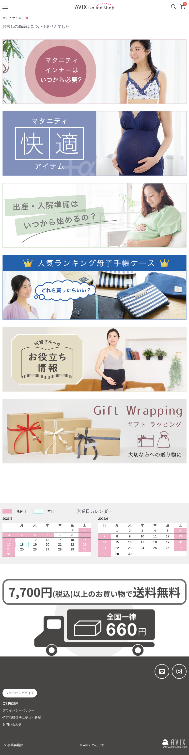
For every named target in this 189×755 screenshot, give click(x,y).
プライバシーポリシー (18, 710)
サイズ (16, 18)
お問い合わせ (12, 724)
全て (5, 18)
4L (27, 18)
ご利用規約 (10, 703)
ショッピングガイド (19, 693)
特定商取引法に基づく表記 (21, 717)
